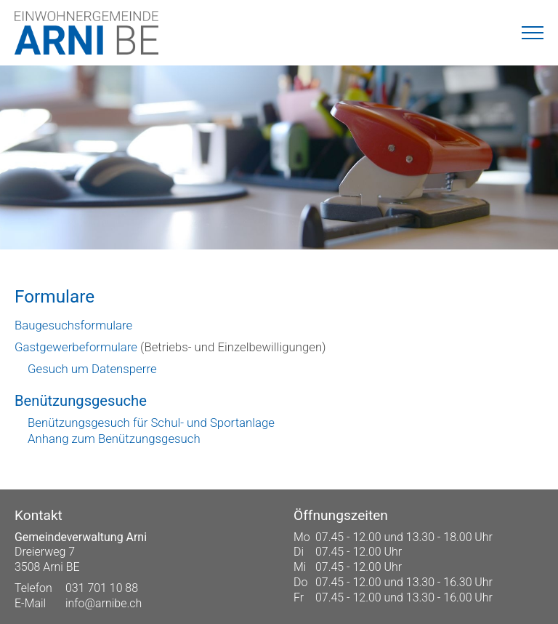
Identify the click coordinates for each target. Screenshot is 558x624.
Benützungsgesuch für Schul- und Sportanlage (151, 422)
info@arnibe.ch (103, 603)
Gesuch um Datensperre (92, 368)
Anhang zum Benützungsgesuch (114, 438)
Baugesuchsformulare (73, 325)
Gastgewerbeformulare (76, 347)
